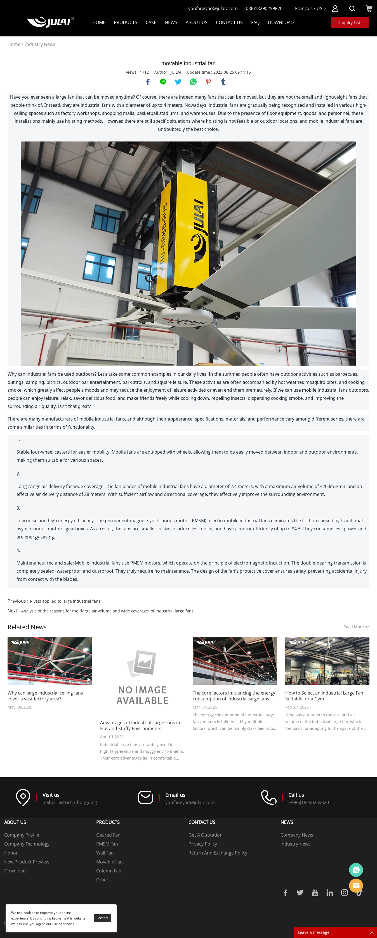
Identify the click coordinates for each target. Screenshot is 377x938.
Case (151, 22)
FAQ (255, 22)
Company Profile (21, 835)
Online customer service (356, 870)
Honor (11, 853)
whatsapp (193, 82)
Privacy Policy (203, 844)
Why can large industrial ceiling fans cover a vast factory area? (45, 696)
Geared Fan (108, 835)
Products (125, 22)
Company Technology (27, 844)
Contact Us (229, 22)
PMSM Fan (107, 844)
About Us (197, 22)
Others (103, 880)
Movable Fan (109, 862)
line (163, 82)
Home (98, 22)
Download (15, 871)
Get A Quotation (206, 835)
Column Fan (108, 871)
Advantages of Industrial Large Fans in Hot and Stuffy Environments (140, 726)
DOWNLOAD (281, 22)
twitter (178, 82)
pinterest (208, 82)
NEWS (171, 22)
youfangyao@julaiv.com (213, 8)
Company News (297, 835)
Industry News (40, 44)
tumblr (223, 82)
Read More (356, 626)
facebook (148, 82)
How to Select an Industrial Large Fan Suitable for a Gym (324, 696)
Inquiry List (349, 22)
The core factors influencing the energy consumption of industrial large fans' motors (234, 696)
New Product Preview (26, 862)
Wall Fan (105, 853)
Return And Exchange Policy (218, 853)
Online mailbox (356, 886)
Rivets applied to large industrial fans (65, 601)
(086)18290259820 (263, 8)
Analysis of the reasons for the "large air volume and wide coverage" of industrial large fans (107, 611)
